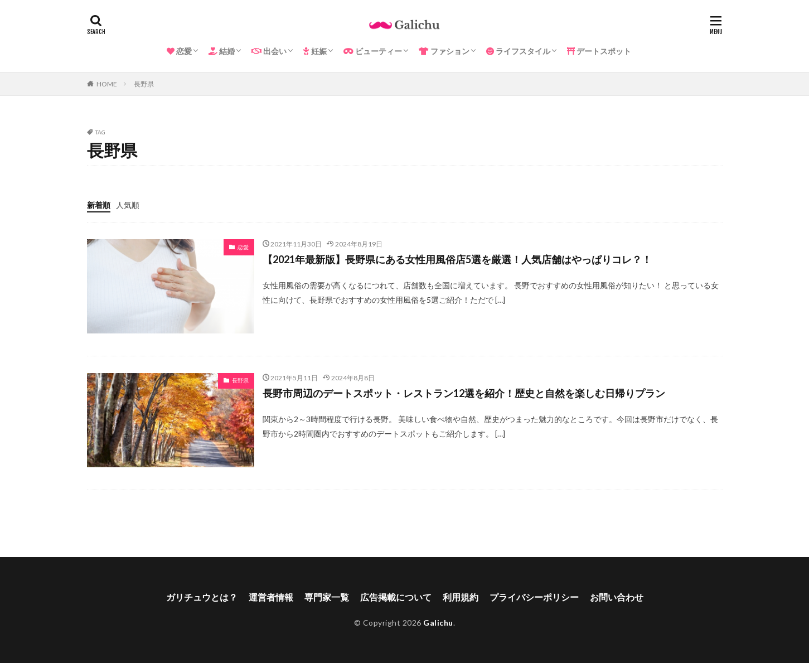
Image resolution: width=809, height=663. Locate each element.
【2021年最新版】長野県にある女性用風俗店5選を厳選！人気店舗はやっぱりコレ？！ (457, 259)
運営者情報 (271, 597)
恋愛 (179, 51)
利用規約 (460, 597)
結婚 (222, 51)
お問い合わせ (616, 597)
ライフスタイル (518, 51)
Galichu (438, 622)
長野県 (144, 84)
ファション (444, 51)
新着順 (98, 205)
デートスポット (599, 51)
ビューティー (372, 51)
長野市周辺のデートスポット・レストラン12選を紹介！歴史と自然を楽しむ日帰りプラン (464, 393)
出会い (269, 51)
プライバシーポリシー (534, 597)
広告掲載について (396, 597)
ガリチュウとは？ (202, 597)
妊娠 (315, 51)
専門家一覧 (326, 597)
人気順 (127, 205)
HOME (106, 84)
